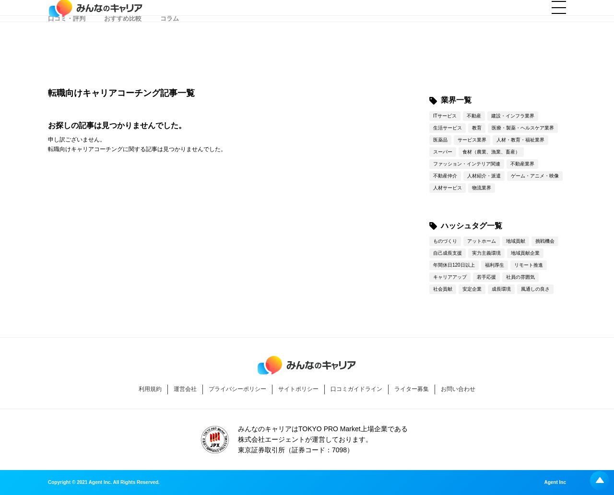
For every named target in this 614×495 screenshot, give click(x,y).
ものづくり (445, 241)
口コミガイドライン (356, 389)
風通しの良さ (535, 289)
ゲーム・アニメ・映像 (535, 175)
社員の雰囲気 (520, 277)
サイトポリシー (298, 389)
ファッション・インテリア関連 (466, 163)
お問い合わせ (458, 389)
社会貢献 (442, 289)
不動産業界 (522, 163)
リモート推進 (528, 265)
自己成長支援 (447, 253)
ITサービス (445, 115)
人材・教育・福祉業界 (520, 139)
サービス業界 (472, 139)
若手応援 (486, 277)
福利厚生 (494, 265)
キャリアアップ (450, 277)
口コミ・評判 (66, 57)
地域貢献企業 (525, 253)
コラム (169, 57)
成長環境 (501, 289)
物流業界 (481, 187)
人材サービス (447, 187)
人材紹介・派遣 (484, 175)
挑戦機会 (545, 241)
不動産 (474, 115)
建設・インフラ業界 (512, 115)
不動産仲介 (445, 175)
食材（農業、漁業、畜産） (491, 151)
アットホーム (481, 241)
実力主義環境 (486, 253)
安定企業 (472, 289)
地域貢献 (515, 241)
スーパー (442, 151)
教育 (477, 127)
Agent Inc (555, 482)
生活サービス (447, 127)
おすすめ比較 (123, 57)
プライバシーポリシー (237, 389)
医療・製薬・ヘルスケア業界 (523, 127)
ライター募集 (411, 389)
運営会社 (185, 389)
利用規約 (150, 389)
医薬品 (440, 139)
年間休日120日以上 (454, 265)
